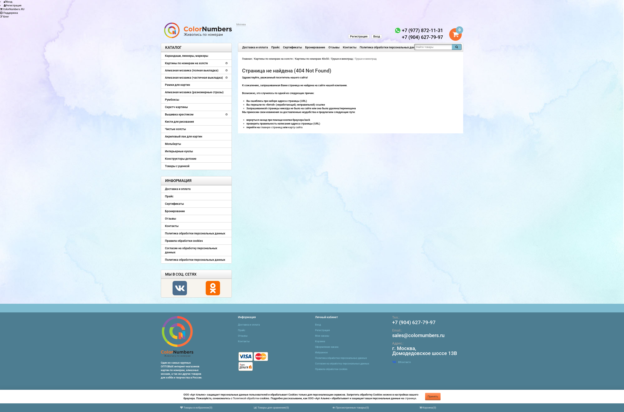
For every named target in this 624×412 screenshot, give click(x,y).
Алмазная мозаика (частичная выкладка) (194, 77)
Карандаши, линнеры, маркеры (186, 55)
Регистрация (12, 5)
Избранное (321, 352)
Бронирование (315, 47)
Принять (433, 396)
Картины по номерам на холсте (186, 63)
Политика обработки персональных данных (390, 47)
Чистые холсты (175, 129)
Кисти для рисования (179, 121)
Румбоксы (172, 99)
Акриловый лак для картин (183, 136)
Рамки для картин (177, 84)
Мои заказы (322, 335)
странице (410, 398)
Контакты (349, 47)
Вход (8, 1)
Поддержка (9, 12)
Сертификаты (292, 47)
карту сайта (295, 127)
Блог (4, 16)
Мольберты (173, 143)
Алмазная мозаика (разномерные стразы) (194, 92)
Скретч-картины (176, 107)
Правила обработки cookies (184, 240)
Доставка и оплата (255, 47)
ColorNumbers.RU (12, 9)
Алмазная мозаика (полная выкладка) (191, 70)
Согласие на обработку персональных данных (191, 250)
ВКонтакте (401, 362)
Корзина (320, 341)
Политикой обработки (246, 398)
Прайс (275, 47)
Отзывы (334, 47)
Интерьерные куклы (179, 151)
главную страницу (271, 127)
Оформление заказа (326, 347)
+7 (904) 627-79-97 (414, 322)
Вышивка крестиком (179, 114)
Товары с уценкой (177, 166)
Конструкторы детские (180, 158)
